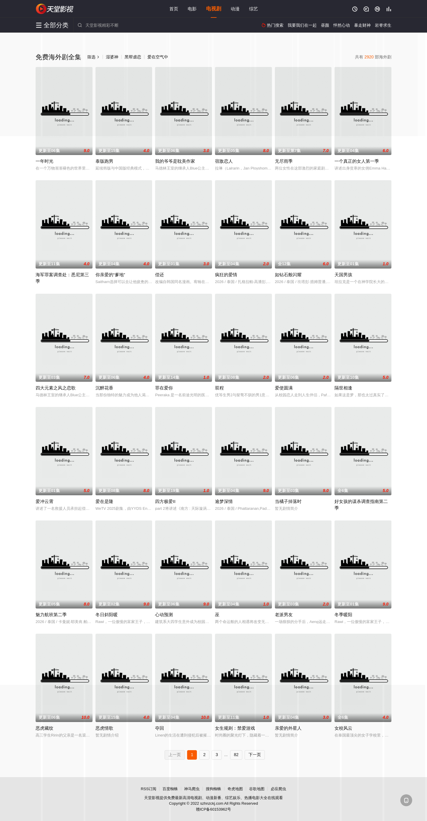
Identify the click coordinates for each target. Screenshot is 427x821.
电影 (192, 8)
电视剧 (213, 9)
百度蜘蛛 (170, 789)
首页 (173, 8)
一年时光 (44, 161)
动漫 (235, 8)
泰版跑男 (104, 161)
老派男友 (284, 614)
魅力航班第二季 (51, 614)
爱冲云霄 (44, 501)
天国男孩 (343, 274)
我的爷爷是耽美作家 (175, 161)
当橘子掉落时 (288, 501)
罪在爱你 (164, 387)
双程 (219, 387)
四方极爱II (165, 501)
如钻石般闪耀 (288, 274)
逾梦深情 (224, 501)
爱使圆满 (284, 387)
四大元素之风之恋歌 (56, 387)
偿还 (159, 274)
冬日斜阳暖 (106, 614)
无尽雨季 (284, 161)
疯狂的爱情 (226, 274)
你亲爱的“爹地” (110, 274)
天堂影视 (55, 9)
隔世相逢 (343, 387)
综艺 (253, 8)
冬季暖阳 (343, 614)
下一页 (254, 754)
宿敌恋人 (224, 161)
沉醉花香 (104, 387)
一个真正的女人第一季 (356, 161)
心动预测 (164, 614)
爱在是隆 (104, 501)
